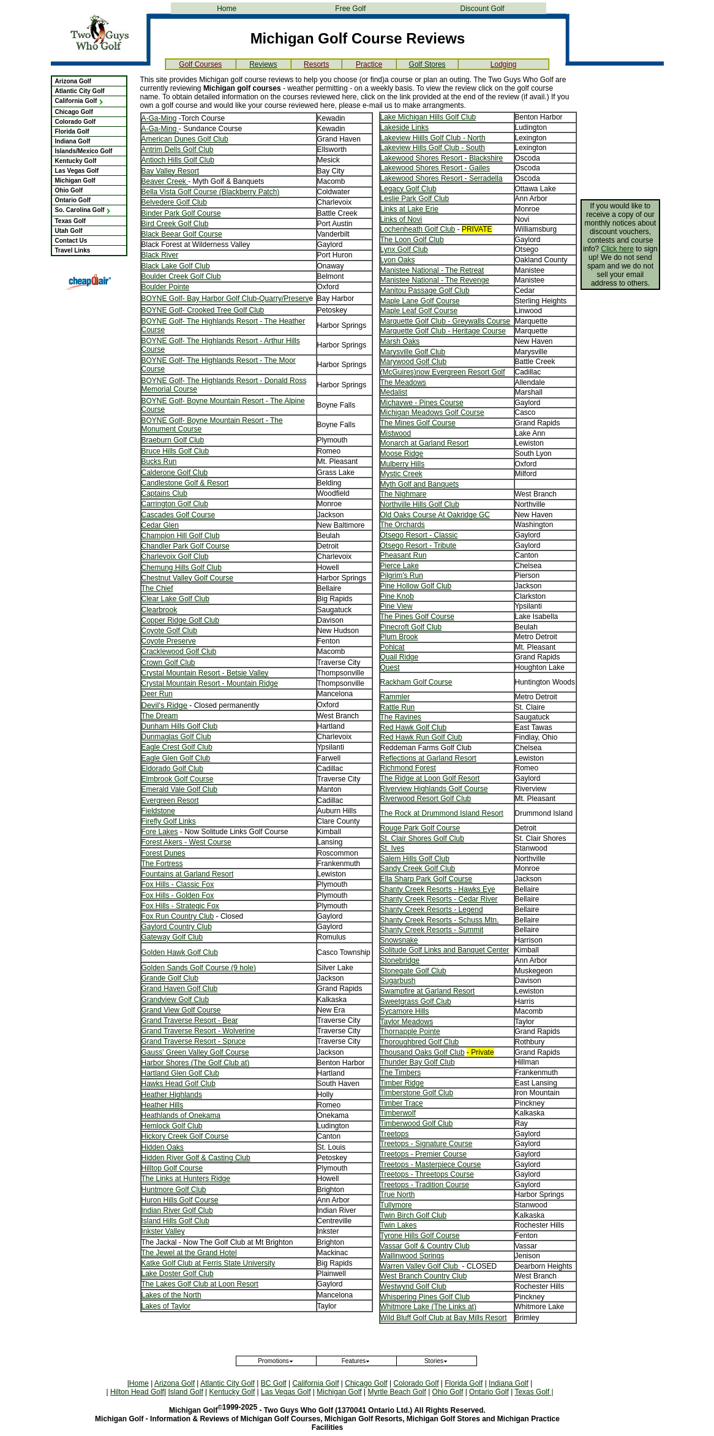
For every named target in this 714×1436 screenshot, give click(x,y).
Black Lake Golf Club (175, 266)
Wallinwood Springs (412, 1256)
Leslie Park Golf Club (414, 198)
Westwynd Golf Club (413, 1286)
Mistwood (395, 433)
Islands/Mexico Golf (84, 151)
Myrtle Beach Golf (396, 1392)
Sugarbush (398, 980)
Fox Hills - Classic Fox (177, 884)
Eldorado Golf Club (172, 768)
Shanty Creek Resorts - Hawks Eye (437, 889)
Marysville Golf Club (413, 352)
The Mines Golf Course (418, 423)
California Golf (80, 100)
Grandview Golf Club (175, 999)
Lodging (503, 64)
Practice (369, 64)
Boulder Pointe (165, 287)
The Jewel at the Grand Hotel (189, 1252)
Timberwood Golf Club (416, 1123)
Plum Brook (399, 637)
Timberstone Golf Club (417, 1092)
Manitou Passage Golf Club (425, 290)
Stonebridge (400, 960)
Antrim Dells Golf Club (177, 149)
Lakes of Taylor (166, 1306)
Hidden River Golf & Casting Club (195, 1157)
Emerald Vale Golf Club (179, 789)
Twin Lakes (398, 1225)
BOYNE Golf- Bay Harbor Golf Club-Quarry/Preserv (225, 298)
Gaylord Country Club (176, 926)
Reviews (263, 64)
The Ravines (400, 717)
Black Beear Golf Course (181, 234)
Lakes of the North (171, 1295)
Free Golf (350, 8)
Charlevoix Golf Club (175, 556)
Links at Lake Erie (409, 209)
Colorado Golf (75, 121)
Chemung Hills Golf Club (181, 567)
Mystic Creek (401, 473)
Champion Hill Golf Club (180, 535)
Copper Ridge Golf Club (180, 620)
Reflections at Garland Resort (428, 758)
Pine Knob (397, 596)
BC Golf (274, 1383)
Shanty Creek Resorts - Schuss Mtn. (439, 920)
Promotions (276, 1361)
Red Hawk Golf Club (413, 727)
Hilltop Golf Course (172, 1168)
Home (226, 8)
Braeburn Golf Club (173, 440)
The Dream (159, 716)
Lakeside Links (404, 127)
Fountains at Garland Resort (187, 874)
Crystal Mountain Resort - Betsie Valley (205, 673)
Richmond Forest (408, 768)
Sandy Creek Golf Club (418, 868)
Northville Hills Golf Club (419, 504)
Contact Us (71, 240)
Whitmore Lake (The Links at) (428, 1306)
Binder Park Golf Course (181, 213)
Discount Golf (482, 8)
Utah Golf (69, 230)
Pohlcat (392, 647)
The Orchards (402, 524)
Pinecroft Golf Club (411, 627)
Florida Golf (72, 131)
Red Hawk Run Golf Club (421, 737)
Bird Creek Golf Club (175, 223)
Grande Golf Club (169, 978)
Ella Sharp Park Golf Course (426, 879)
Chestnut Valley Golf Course (187, 578)
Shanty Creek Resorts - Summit (432, 929)
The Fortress (162, 863)
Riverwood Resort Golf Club (426, 798)
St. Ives (392, 848)
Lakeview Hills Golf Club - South (432, 147)
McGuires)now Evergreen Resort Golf (444, 372)
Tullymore (396, 1205)
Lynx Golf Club (404, 249)
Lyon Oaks (397, 260)
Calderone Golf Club (174, 472)
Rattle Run (397, 707)
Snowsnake (399, 940)
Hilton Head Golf (137, 1392)
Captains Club (164, 493)
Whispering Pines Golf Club (425, 1297)
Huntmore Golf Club (173, 1189)
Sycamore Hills (404, 1011)
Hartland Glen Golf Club (180, 1073)
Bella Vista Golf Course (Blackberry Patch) (210, 192)
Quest (390, 667)
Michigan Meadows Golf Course (432, 412)
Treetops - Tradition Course (425, 1184)
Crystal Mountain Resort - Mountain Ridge (209, 683)
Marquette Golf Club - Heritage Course (443, 331)
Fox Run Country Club (177, 916)
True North (397, 1194)
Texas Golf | (533, 1392)
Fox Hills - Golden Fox (177, 895)
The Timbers (400, 1072)
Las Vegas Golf (77, 170)
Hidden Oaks (162, 1147)
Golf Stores (427, 64)
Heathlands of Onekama (180, 1115)
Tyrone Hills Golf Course (420, 1235)
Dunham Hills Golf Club (179, 726)
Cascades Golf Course (178, 515)
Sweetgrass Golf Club (415, 1001)
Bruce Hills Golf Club (175, 451)
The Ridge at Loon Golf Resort (430, 778)
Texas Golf (70, 221)
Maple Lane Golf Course (420, 301)
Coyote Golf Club (169, 630)
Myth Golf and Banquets (419, 484)
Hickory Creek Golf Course (185, 1136)
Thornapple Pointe (410, 1031)
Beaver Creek (165, 181)
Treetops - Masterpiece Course (430, 1164)
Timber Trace (401, 1103)
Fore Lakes (159, 831)
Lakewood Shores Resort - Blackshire (441, 158)
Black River (160, 255)
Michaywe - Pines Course (422, 402)
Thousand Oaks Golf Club (422, 1052)
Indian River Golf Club (177, 1210)
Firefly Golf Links (168, 821)
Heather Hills (162, 1105)
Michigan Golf (75, 180)
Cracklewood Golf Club (179, 651)
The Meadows (403, 382)
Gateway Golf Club (172, 937)
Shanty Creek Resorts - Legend (431, 909)
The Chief (157, 588)
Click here (617, 249)
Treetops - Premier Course (423, 1154)
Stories (436, 1361)
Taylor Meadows (407, 1021)
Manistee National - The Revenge (435, 280)
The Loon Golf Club (412, 239)
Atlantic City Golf (80, 91)
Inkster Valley (163, 1231)
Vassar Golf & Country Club (425, 1246)
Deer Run (157, 694)
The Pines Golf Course (417, 616)
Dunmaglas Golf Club (176, 736)
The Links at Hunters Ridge (185, 1178)
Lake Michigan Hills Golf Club (428, 117)
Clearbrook (159, 610)
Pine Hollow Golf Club (416, 586)
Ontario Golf (73, 200)
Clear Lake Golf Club (175, 599)
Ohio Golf (69, 190)
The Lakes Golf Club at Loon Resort (199, 1284)
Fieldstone (158, 811)
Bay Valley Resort (170, 171)
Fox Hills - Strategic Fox (180, 906)
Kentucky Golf (76, 161)
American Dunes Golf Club (184, 139)
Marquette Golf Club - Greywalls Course (445, 321)
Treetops (394, 1134)
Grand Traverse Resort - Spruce (193, 1041)
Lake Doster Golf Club (177, 1273)
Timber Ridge (402, 1083)
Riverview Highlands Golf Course (434, 788)
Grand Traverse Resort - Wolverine (198, 1031)
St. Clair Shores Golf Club (422, 838)
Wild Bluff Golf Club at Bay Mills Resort (443, 1317)
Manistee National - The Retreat (432, 270)
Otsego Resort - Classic (419, 535)
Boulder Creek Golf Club (181, 276)
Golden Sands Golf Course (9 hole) (198, 967)
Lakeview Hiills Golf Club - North (433, 138)
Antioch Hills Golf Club (177, 160)
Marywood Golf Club (413, 361)
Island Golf (185, 1392)
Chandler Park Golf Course (185, 546)
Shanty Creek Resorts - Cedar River (439, 899)
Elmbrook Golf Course (177, 779)
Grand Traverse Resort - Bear (189, 1020)
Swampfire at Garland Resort (427, 991)
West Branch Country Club (423, 1276)
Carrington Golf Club (174, 504)
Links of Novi (401, 219)
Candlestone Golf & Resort (185, 483)
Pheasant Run (403, 555)
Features (356, 1361)
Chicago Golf (74, 111)
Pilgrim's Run (401, 575)
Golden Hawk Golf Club (179, 952)
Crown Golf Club (168, 662)
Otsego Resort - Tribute (418, 545)
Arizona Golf (73, 81)
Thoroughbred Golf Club (419, 1042)
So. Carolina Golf (83, 210)
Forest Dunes (163, 853)
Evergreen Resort (170, 800)
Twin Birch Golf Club (413, 1215)
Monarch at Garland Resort (424, 443)
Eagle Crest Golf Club (176, 747)
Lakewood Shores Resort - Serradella (441, 178)
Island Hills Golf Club (175, 1221)
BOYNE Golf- (164, 310)
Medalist (394, 392)
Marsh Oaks (400, 341)
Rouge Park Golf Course (420, 828)
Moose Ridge (402, 453)
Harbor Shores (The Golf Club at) (195, 1062)
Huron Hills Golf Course (180, 1200)
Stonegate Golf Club (413, 971)
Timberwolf (398, 1113)
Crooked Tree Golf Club (225, 310)
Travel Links (73, 250)
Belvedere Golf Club (174, 202)
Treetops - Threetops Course (427, 1174)
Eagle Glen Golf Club (176, 758)
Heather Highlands (171, 1094)
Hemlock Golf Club (172, 1126)
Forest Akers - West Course (186, 842)
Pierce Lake (399, 565)
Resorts (316, 64)
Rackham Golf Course (416, 682)
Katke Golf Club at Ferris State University (208, 1263)
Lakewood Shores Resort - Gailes (435, 168)
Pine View (396, 606)
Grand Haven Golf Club (179, 988)
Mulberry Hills (402, 464)
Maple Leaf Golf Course (419, 310)
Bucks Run (159, 461)
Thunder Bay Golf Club (417, 1062)
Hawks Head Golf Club (178, 1083)
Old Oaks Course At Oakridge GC (435, 515)
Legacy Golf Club (408, 188)
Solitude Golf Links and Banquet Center (444, 950)
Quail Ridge (399, 657)
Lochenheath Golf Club (418, 229)
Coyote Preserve (168, 641)
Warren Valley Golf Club (420, 1266)
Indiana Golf (73, 141)
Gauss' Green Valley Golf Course (195, 1052)
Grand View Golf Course (181, 1010)
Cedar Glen (160, 525)
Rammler (395, 697)
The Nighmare (403, 494)
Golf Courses (200, 64)
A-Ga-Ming (159, 118)
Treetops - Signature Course (426, 1143)
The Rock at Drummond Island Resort (441, 813)
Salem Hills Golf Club (414, 858)
